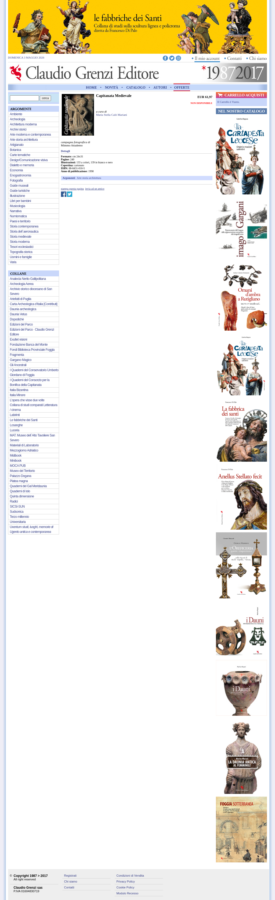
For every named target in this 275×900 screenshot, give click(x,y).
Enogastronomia (20, 175)
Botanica (15, 150)
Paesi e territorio (20, 221)
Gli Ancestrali (18, 365)
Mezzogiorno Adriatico (24, 450)
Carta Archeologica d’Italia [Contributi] (33, 304)
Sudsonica (17, 512)
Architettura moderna (23, 124)
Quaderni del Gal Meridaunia (28, 486)
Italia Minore (18, 395)
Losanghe (16, 425)
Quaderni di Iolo (20, 491)
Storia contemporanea (24, 226)
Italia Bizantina (19, 390)
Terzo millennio (19, 517)
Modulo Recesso (128, 893)
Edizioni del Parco (21, 324)
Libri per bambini (20, 201)
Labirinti (15, 415)
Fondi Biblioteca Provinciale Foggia (32, 350)
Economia (16, 170)
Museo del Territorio (22, 471)
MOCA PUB (18, 466)
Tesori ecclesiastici (21, 247)
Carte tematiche (20, 155)
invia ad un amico (94, 188)
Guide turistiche (20, 191)
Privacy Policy (126, 881)
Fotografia (16, 180)
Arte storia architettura (89, 177)
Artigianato (17, 145)
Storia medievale (20, 236)
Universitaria (18, 522)
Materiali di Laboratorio (24, 445)
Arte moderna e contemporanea (30, 134)
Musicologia (17, 206)
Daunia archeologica (23, 309)
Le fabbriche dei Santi (24, 420)
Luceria (14, 430)
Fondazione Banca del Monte (29, 344)
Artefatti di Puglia (20, 299)
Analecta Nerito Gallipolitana (28, 279)
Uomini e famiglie (21, 257)
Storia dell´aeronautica (24, 231)
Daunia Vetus (18, 314)
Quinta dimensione (22, 496)
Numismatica (18, 216)
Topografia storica (21, 252)
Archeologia (17, 119)
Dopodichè (17, 319)
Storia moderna (20, 242)
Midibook (15, 455)
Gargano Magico (20, 360)
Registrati (70, 875)
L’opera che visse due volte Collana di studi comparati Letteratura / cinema (33, 405)
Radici (14, 501)
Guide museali (19, 185)
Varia (13, 262)
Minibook (15, 460)
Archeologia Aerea (22, 284)
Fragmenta (17, 355)
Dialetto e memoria (22, 165)
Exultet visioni (18, 339)
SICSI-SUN (17, 506)
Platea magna (19, 481)
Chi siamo (70, 881)
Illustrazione (17, 196)
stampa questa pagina (72, 188)
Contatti (69, 887)
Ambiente (16, 114)
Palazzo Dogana (20, 476)
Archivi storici (18, 129)
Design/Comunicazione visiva (29, 160)
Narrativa (15, 211)
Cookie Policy (126, 887)
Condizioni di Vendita (130, 875)
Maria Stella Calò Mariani (111, 114)
